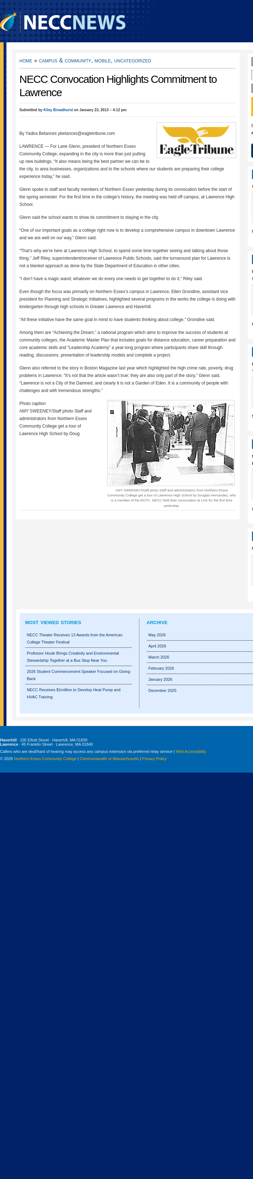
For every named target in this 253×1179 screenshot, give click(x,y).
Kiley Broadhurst (58, 110)
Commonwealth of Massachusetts (109, 758)
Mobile (103, 60)
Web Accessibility (191, 751)
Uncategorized (132, 60)
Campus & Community (65, 60)
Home (25, 60)
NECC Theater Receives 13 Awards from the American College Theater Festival (75, 638)
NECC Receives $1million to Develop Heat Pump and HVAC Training (73, 693)
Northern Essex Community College (45, 758)
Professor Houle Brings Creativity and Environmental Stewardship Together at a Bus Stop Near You (73, 656)
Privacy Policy (154, 758)
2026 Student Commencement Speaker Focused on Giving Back (78, 675)
